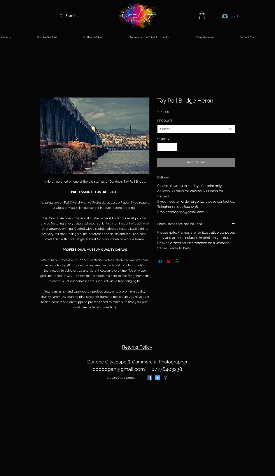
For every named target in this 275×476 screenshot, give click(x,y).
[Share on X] (185, 261)
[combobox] (196, 129)
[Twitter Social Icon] (157, 377)
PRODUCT (165, 120)
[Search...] (72, 16)
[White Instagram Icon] (165, 377)
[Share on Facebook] (160, 261)
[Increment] (174, 147)
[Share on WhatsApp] (176, 261)
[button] (202, 15)
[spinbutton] (167, 147)
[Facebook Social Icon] (149, 377)
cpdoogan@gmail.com (119, 369)
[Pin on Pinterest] (168, 261)
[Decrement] (160, 147)
